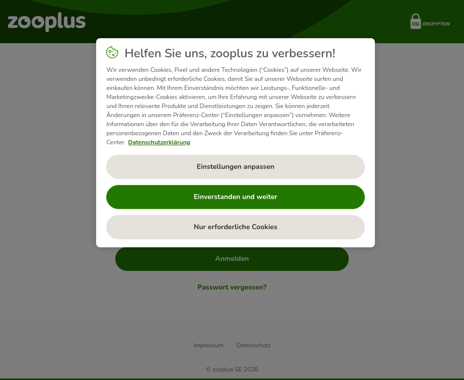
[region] (235, 142)
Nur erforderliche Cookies (235, 227)
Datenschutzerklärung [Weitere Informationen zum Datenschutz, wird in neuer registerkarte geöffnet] (159, 142)
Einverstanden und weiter (235, 197)
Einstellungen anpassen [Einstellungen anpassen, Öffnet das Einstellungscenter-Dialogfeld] (235, 166)
